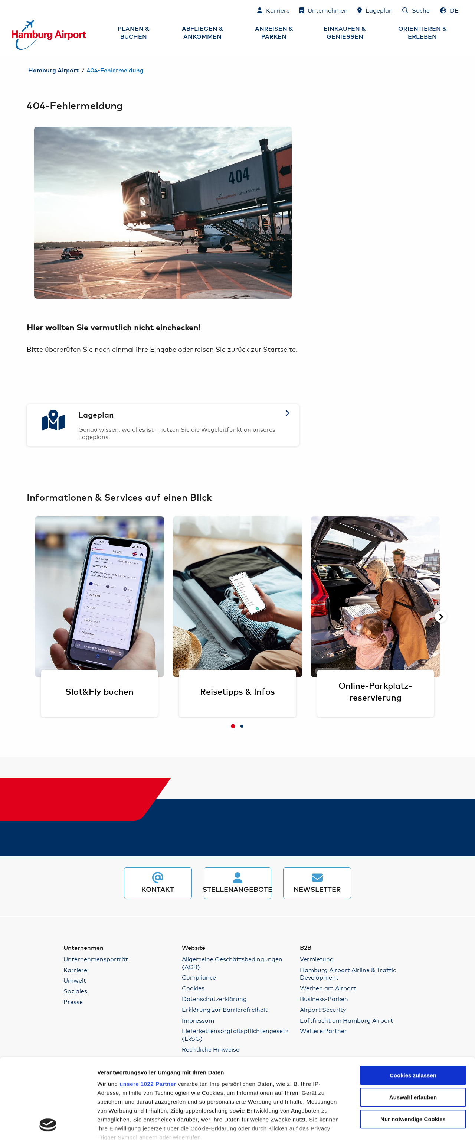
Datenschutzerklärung (214, 999)
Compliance (199, 977)
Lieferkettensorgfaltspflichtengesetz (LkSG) (235, 1034)
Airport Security (323, 1009)
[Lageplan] (375, 10)
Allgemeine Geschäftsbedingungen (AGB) (232, 963)
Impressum (198, 1020)
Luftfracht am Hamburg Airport (346, 1020)
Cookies (193, 988)
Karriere (75, 970)
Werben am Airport (328, 988)
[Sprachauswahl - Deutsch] (449, 10)
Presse (73, 1002)
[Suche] (416, 10)
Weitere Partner (323, 1031)
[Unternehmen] (323, 10)
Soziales (75, 991)
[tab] (233, 726)
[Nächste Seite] (441, 617)
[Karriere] (273, 10)
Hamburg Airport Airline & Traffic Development (348, 973)
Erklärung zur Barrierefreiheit (225, 1009)
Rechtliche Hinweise (210, 1049)
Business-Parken (324, 999)
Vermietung (317, 959)
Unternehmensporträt (95, 959)
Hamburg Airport (53, 71)
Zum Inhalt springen (12, 10)
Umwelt (74, 980)
